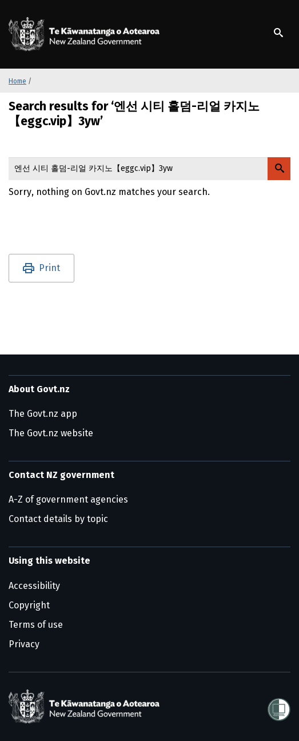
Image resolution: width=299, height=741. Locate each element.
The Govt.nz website (51, 433)
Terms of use (36, 624)
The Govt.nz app (43, 413)
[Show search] (278, 32)
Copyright (29, 605)
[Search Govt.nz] (279, 168)
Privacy (24, 644)
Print (49, 267)
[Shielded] (279, 706)
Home (17, 81)
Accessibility (34, 585)
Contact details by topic (58, 518)
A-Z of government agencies (68, 499)
